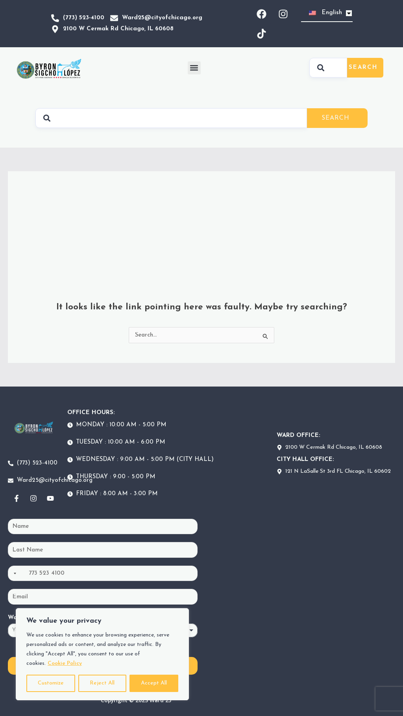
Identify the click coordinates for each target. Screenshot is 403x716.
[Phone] (103, 573)
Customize (51, 683)
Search (363, 67)
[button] (194, 67)
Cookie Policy (65, 663)
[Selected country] (13, 573)
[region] (102, 654)
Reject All (102, 683)
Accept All (154, 683)
